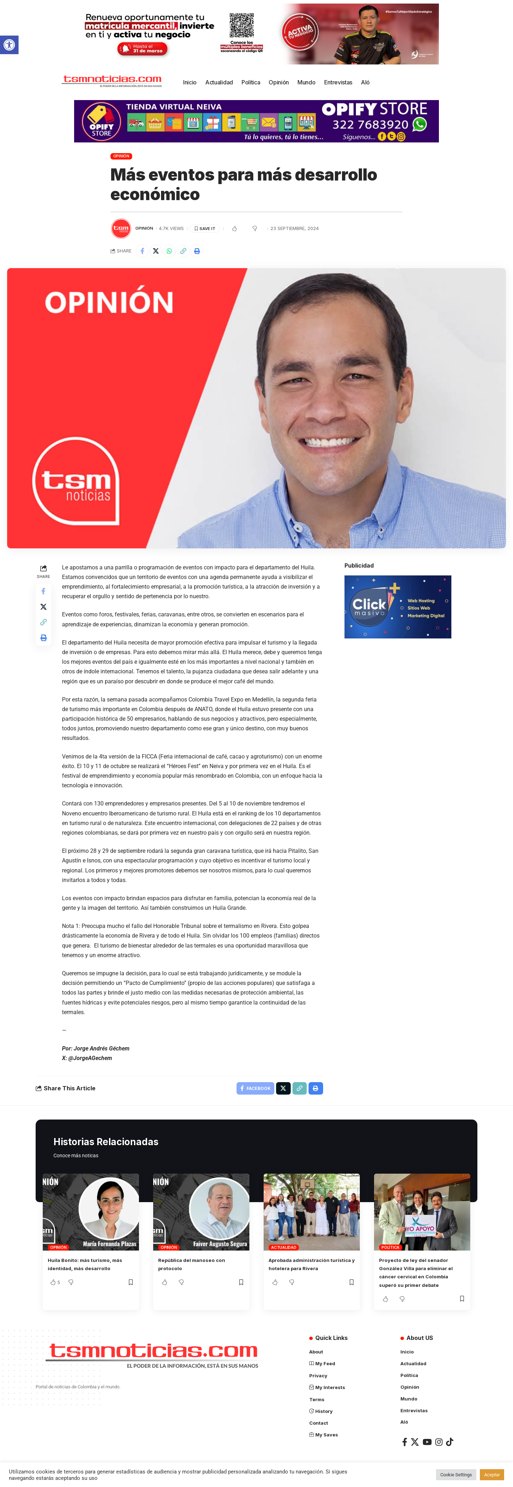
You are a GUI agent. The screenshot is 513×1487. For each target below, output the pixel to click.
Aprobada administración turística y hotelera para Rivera (305, 1271)
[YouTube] (427, 1443)
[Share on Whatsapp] (173, 252)
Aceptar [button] (492, 1474)
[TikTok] (449, 1443)
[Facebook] (404, 1443)
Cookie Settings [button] (456, 1474)
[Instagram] (439, 1443)
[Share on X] (158, 252)
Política (390, 1250)
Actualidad (283, 1250)
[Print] (204, 252)
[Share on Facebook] (143, 252)
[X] (415, 1443)
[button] (9, 45)
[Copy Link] (189, 252)
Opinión (121, 155)
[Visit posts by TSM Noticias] (121, 228)
